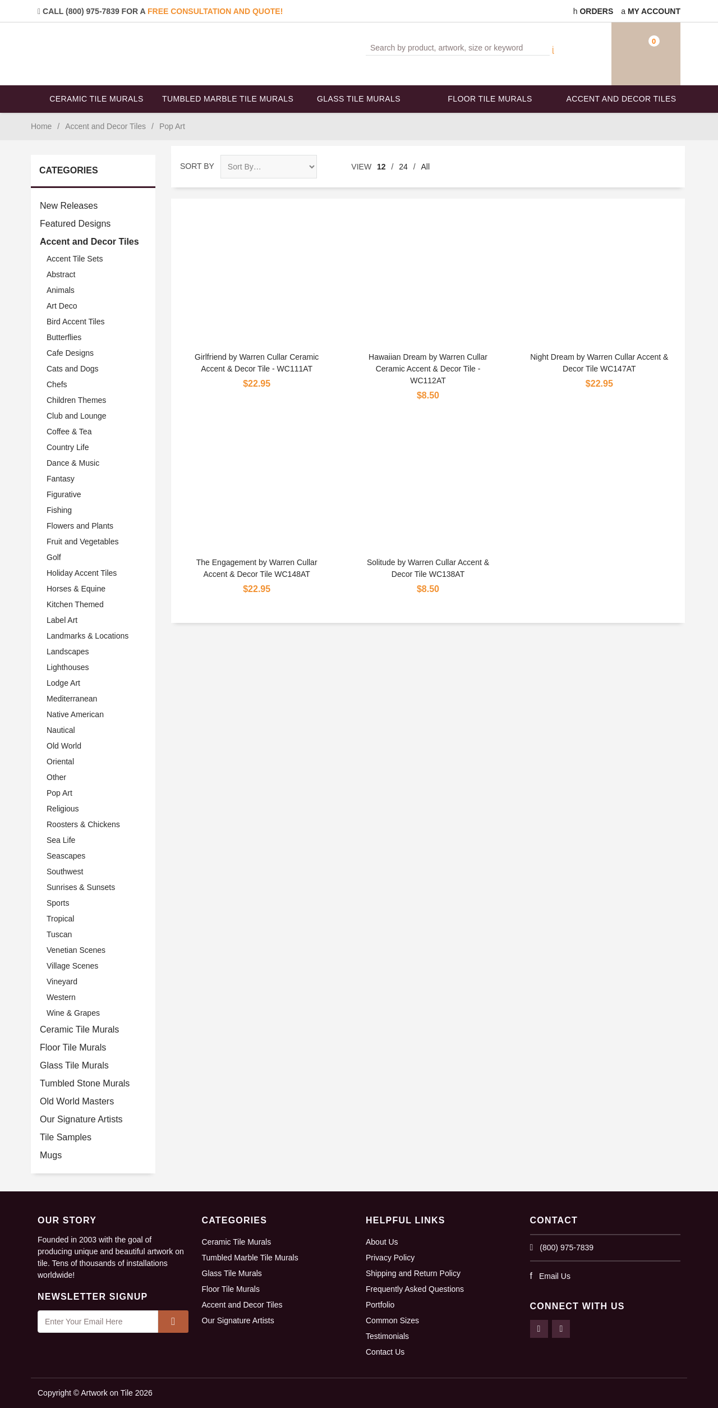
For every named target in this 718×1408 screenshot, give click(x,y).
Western (61, 997)
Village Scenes (72, 965)
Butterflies (64, 337)
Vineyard (62, 981)
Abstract (61, 274)
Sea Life (61, 840)
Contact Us (385, 1351)
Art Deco (62, 305)
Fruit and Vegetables (82, 541)
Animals (61, 290)
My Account (650, 11)
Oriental (60, 761)
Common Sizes (392, 1320)
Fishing (59, 510)
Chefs (57, 384)
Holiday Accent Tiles (82, 572)
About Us (382, 1241)
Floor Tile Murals (490, 98)
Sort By (197, 166)
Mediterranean (72, 698)
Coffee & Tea (69, 431)
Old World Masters (77, 1101)
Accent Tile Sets (75, 258)
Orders (593, 11)
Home (41, 126)
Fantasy (61, 478)
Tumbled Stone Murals (85, 1083)
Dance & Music (73, 462)
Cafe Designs (70, 352)
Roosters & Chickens (83, 824)
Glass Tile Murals (359, 98)
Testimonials (387, 1336)
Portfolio (380, 1304)
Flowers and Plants (80, 525)
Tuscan (59, 934)
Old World (64, 745)
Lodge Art (63, 682)
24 (403, 166)
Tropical (60, 918)
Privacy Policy (390, 1257)
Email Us (554, 1276)
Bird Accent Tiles (76, 321)
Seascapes (66, 855)
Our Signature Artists (81, 1119)
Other (56, 777)
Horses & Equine (76, 588)
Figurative (64, 494)
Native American (75, 714)
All (425, 166)
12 (381, 166)
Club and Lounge (77, 415)
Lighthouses (68, 667)
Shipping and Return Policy (413, 1273)
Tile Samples (65, 1137)
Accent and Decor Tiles (621, 98)
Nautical (61, 730)
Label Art (62, 620)
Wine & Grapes (73, 1012)
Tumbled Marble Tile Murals (227, 98)
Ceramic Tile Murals (96, 98)
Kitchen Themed (75, 604)
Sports (58, 902)
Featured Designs (75, 223)
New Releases (69, 205)
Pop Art (59, 792)
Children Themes (76, 400)
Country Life (68, 447)
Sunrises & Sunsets (81, 887)
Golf (54, 557)
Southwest (65, 871)
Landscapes (68, 651)
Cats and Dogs (73, 368)
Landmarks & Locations (87, 635)
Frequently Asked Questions (415, 1289)
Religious (63, 808)
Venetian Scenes (76, 950)
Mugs (51, 1155)
